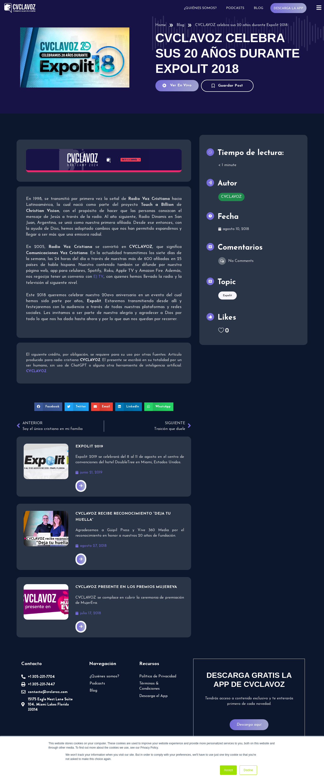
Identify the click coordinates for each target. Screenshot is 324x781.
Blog (258, 8)
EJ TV (98, 277)
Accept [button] (228, 770)
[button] (48, 406)
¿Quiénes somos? (200, 8)
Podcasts (235, 8)
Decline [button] (248, 770)
